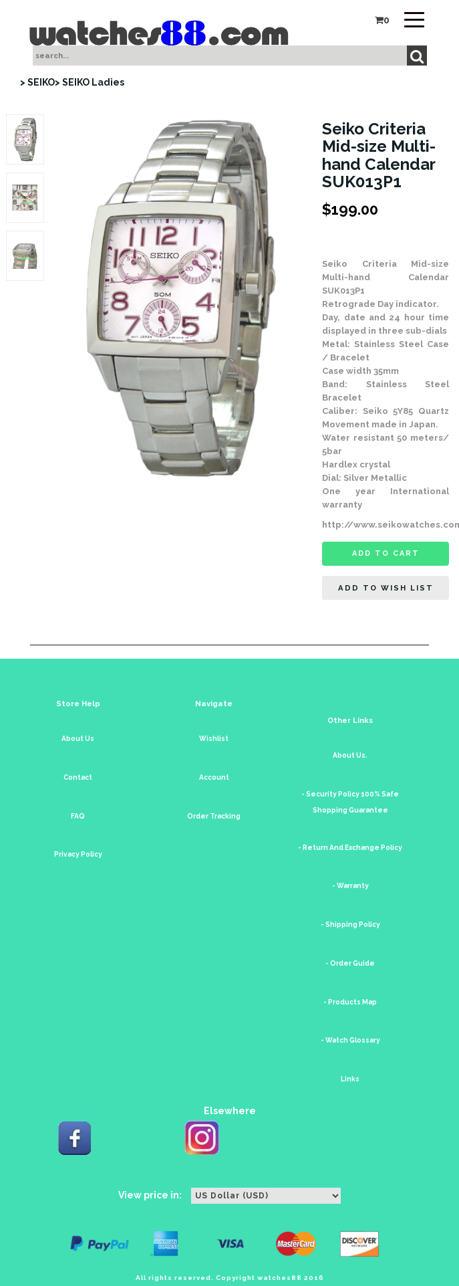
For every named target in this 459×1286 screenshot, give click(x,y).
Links (350, 1079)
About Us (77, 738)
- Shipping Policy (350, 924)
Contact (77, 777)
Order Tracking (214, 816)
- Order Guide (350, 963)
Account (214, 777)
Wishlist (213, 738)
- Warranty (350, 885)
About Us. (350, 755)
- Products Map (350, 1002)
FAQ (78, 816)
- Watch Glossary (350, 1040)
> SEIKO (37, 82)
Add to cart (386, 553)
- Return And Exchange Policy (350, 847)
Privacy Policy (78, 854)
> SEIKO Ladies (89, 82)
